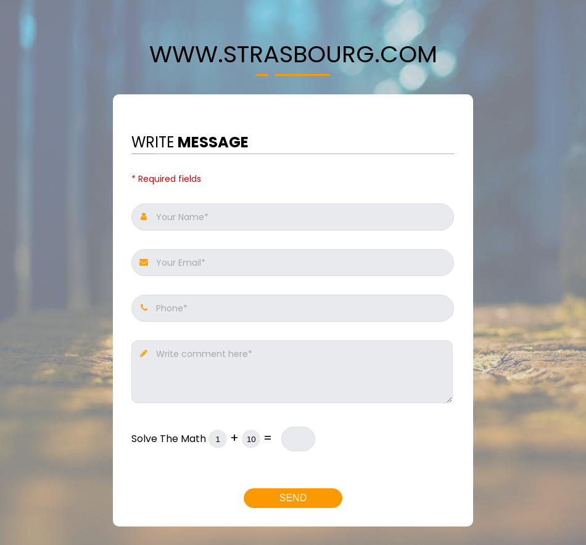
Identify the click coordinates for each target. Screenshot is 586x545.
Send (293, 498)
